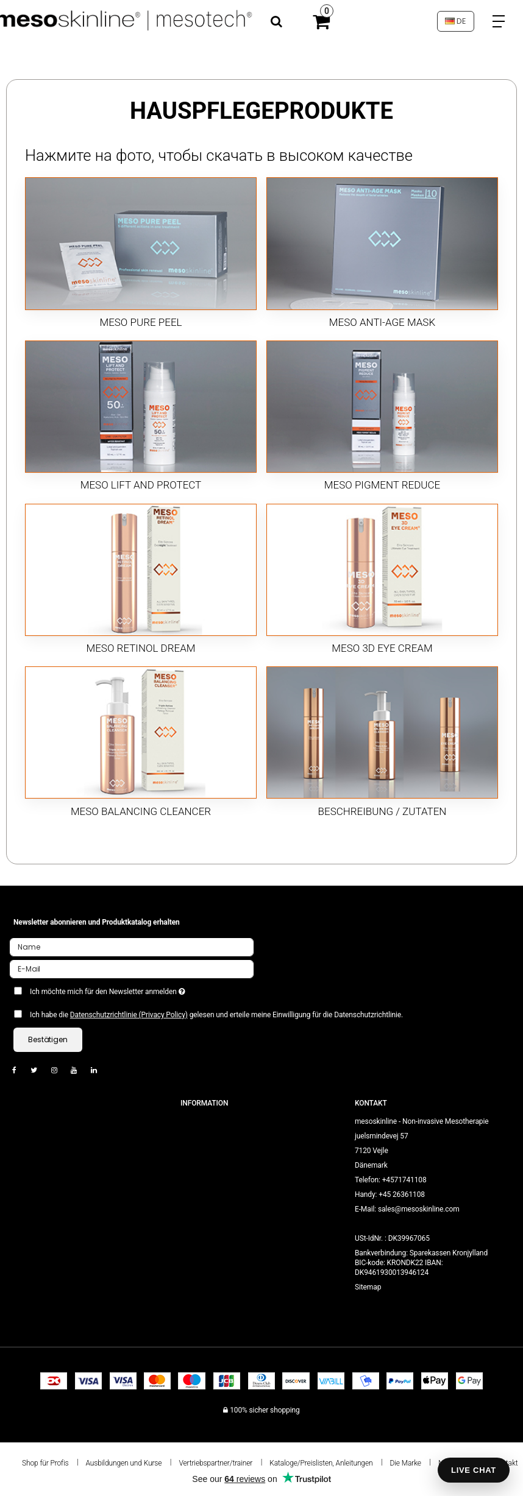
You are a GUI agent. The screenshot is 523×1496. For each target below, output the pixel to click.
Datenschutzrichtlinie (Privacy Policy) (129, 1015)
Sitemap (368, 1287)
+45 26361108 (402, 1194)
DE (455, 21)
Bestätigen (48, 1039)
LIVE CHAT (473, 1470)
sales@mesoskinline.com (419, 1209)
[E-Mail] (132, 968)
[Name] (132, 946)
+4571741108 (404, 1180)
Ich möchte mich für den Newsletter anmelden (138, 989)
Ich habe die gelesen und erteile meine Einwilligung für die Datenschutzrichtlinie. (216, 1015)
